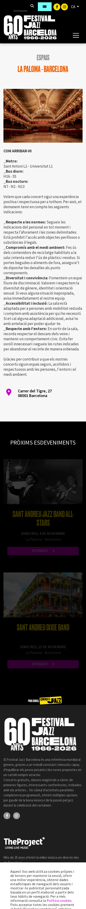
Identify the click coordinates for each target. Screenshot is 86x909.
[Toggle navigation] (76, 35)
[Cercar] (20, 6)
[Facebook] (57, 6)
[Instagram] (64, 6)
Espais (43, 57)
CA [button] (73, 6)
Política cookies (59, 900)
